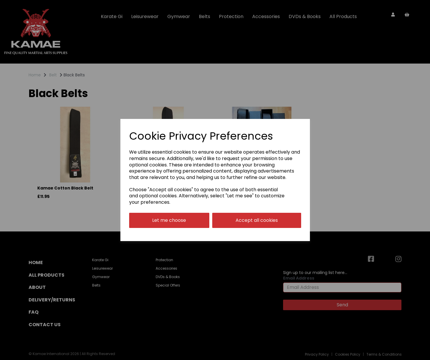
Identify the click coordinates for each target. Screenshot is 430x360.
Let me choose (169, 220)
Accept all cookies (257, 220)
